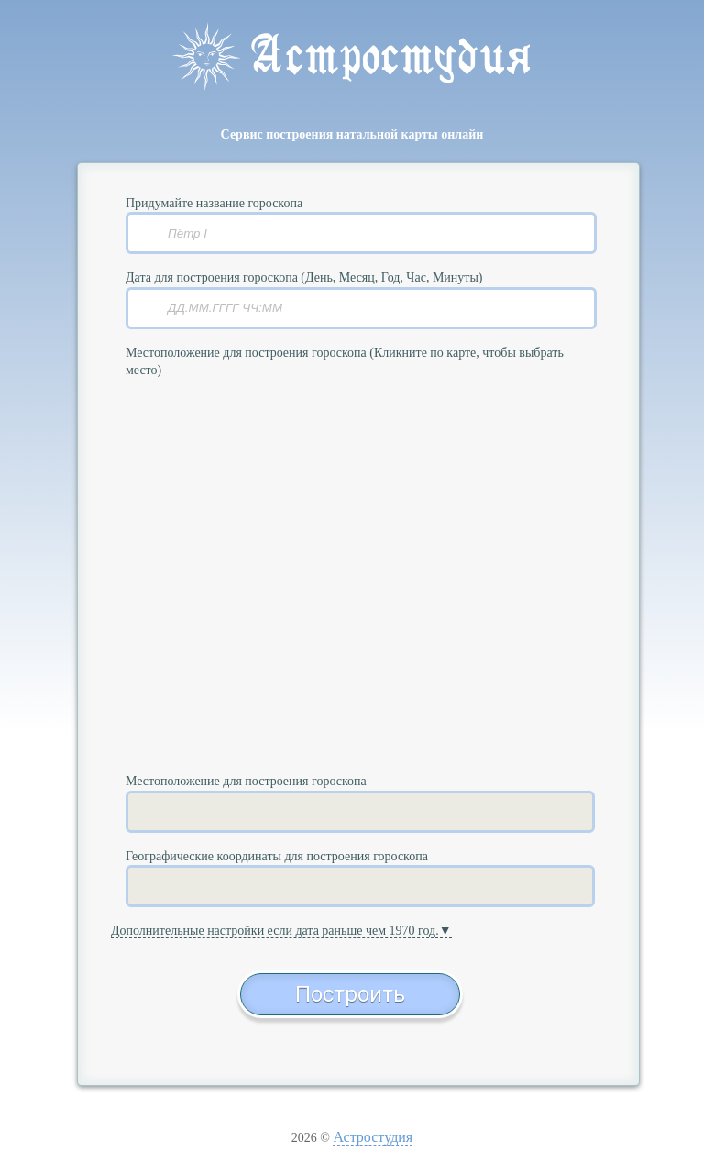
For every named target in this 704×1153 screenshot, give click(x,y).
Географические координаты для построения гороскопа (277, 856)
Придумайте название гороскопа (214, 203)
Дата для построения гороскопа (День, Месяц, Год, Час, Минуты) (304, 277)
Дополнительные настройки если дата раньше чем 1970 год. (275, 930)
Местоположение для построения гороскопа (246, 781)
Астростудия (372, 1137)
